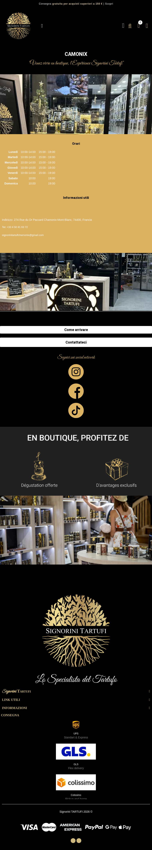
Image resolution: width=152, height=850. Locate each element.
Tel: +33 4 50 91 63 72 (15, 227)
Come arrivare (76, 330)
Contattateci (76, 342)
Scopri (109, 3)
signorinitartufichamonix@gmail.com (23, 235)
